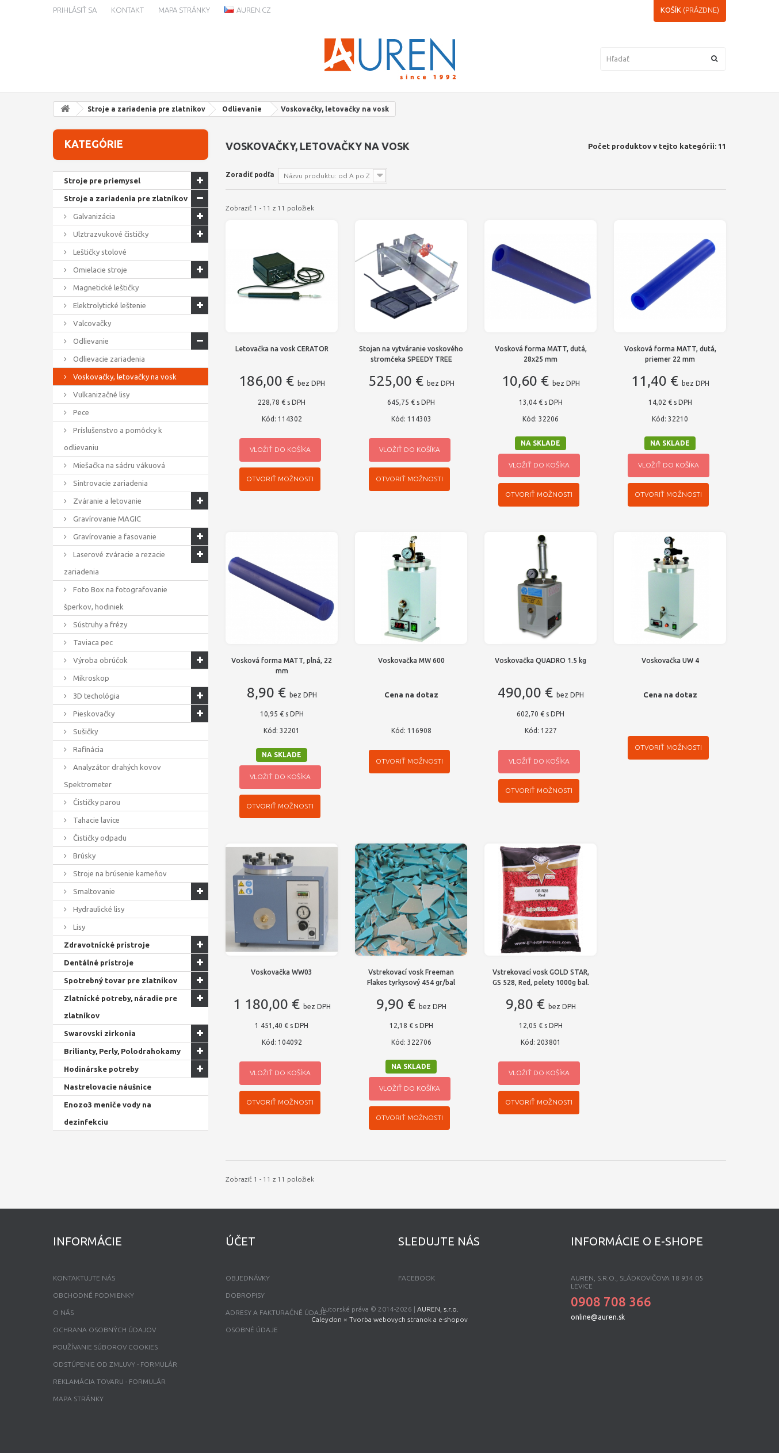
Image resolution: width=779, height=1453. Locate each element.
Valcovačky (91, 323)
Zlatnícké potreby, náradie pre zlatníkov (120, 1006)
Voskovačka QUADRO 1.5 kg (540, 660)
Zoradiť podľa (250, 174)
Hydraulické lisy (97, 909)
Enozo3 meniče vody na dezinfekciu (107, 1113)
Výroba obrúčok (99, 660)
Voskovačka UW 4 (670, 660)
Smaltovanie (93, 891)
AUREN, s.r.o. (438, 1421)
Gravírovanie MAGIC (106, 519)
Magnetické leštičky (105, 287)
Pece (80, 412)
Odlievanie (242, 109)
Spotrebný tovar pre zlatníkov (120, 980)
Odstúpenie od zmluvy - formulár (115, 1364)
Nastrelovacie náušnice (107, 1087)
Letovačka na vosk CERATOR (282, 348)
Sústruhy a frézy (99, 624)
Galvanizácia (93, 216)
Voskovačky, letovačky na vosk (124, 377)
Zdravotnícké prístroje (107, 945)
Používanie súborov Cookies (105, 1347)
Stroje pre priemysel (102, 181)
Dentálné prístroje (98, 963)
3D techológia (95, 696)
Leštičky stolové (99, 252)
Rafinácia (87, 749)
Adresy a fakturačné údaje (276, 1312)
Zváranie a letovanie (106, 501)
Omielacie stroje (99, 270)
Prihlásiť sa (75, 10)
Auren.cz (247, 10)
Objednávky (248, 1278)
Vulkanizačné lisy (100, 394)
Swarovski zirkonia (100, 1033)
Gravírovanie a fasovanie (113, 536)
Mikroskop (90, 678)
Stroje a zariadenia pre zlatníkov (146, 109)
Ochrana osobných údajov (104, 1329)
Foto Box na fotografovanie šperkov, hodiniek (115, 598)
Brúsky (83, 856)
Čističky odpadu (99, 838)
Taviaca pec (92, 642)
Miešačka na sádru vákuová (118, 465)
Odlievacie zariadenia (108, 359)
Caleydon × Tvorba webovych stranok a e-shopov (389, 1431)
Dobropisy (245, 1295)
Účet (240, 1241)
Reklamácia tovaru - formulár (109, 1381)
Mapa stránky (184, 10)
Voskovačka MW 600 (411, 660)
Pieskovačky (92, 714)
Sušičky (84, 731)
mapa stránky (78, 1398)
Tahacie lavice (95, 820)
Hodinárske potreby (101, 1069)
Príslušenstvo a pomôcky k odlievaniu (113, 438)
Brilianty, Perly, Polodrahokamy (122, 1051)
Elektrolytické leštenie (108, 305)
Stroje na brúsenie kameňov (119, 873)
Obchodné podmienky (93, 1295)
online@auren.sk (598, 1317)
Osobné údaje (252, 1329)
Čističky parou (95, 802)
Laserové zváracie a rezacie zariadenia (114, 563)
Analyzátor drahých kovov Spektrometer (112, 775)
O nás (63, 1312)
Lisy (78, 927)
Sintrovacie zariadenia (109, 483)
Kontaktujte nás (84, 1278)
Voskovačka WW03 (281, 972)
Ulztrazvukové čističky (109, 234)
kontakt (127, 10)
